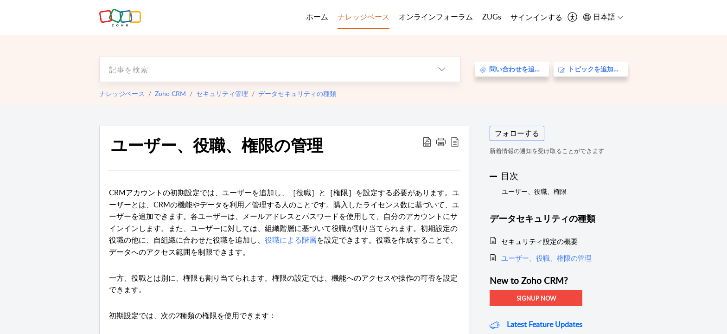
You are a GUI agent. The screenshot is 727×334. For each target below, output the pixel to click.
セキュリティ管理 (222, 93)
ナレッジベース (122, 93)
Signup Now (536, 298)
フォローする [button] (517, 133)
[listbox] (441, 69)
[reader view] (454, 141)
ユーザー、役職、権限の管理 (217, 144)
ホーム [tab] (317, 17)
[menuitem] (536, 17)
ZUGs (491, 17)
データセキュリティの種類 (297, 93)
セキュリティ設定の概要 (539, 241)
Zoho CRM (170, 93)
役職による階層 (291, 240)
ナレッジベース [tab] (363, 17)
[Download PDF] (427, 141)
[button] (441, 141)
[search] (261, 69)
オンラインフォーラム (436, 17)
